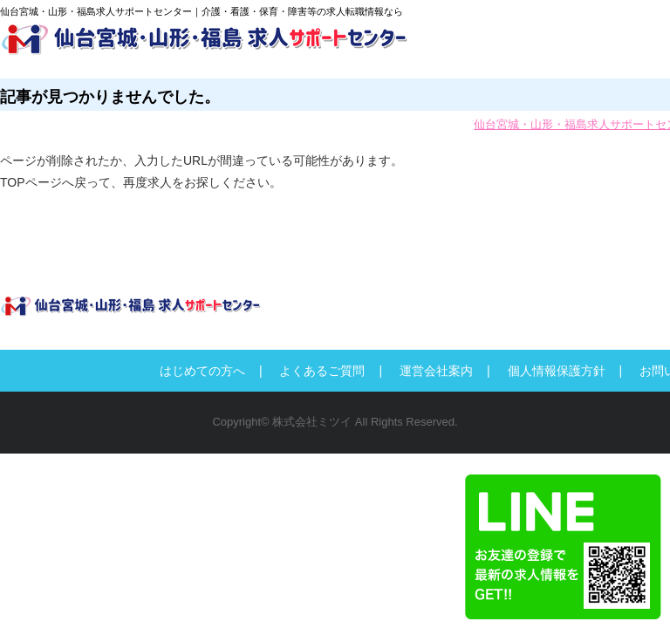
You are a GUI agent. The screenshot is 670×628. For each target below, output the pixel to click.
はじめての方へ (202, 371)
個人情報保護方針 (556, 371)
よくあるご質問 (322, 371)
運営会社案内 (436, 371)
